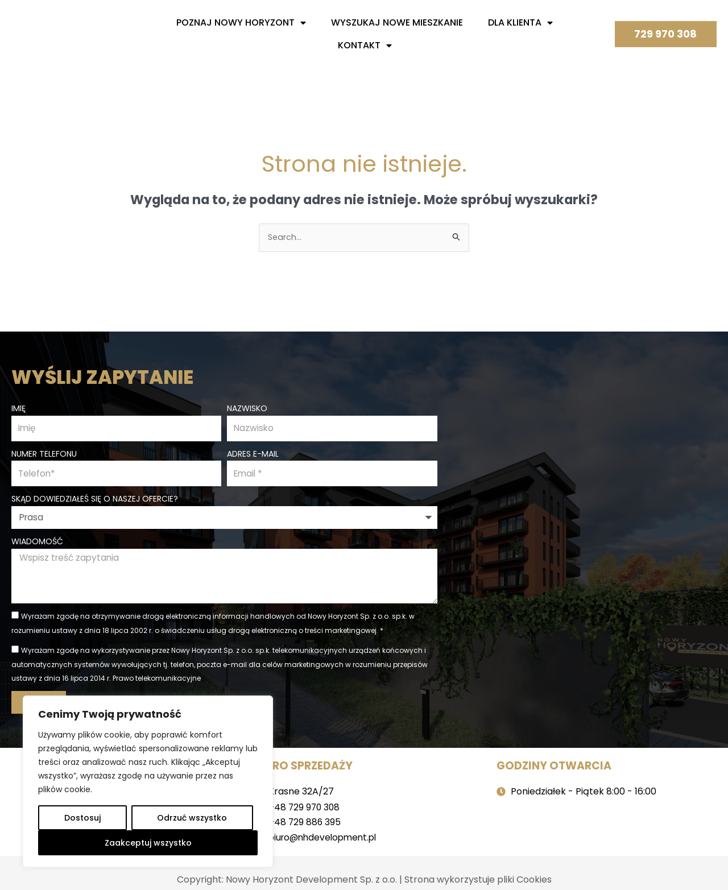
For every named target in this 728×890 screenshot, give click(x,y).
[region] (148, 781)
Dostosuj (82, 817)
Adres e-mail (253, 453)
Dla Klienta (520, 23)
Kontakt (365, 45)
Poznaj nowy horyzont (241, 23)
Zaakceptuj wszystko (148, 842)
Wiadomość (37, 542)
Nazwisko (247, 407)
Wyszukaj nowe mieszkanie (397, 22)
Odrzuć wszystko (192, 817)
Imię (18, 407)
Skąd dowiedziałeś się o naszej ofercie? (94, 499)
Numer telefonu (44, 453)
